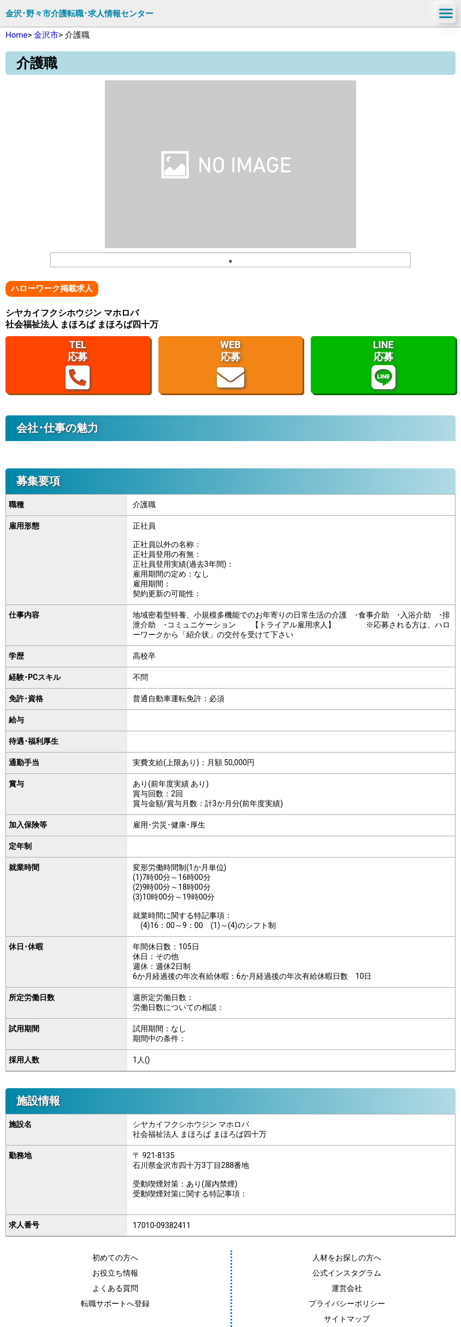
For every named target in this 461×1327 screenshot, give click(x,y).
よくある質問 (115, 1288)
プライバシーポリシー (347, 1303)
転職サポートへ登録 (115, 1303)
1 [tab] (230, 261)
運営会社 (347, 1288)
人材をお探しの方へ (346, 1257)
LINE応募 (383, 365)
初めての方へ (115, 1257)
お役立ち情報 (115, 1273)
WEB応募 (230, 365)
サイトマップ (347, 1318)
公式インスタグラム (346, 1273)
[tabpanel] (230, 164)
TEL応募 (78, 365)
